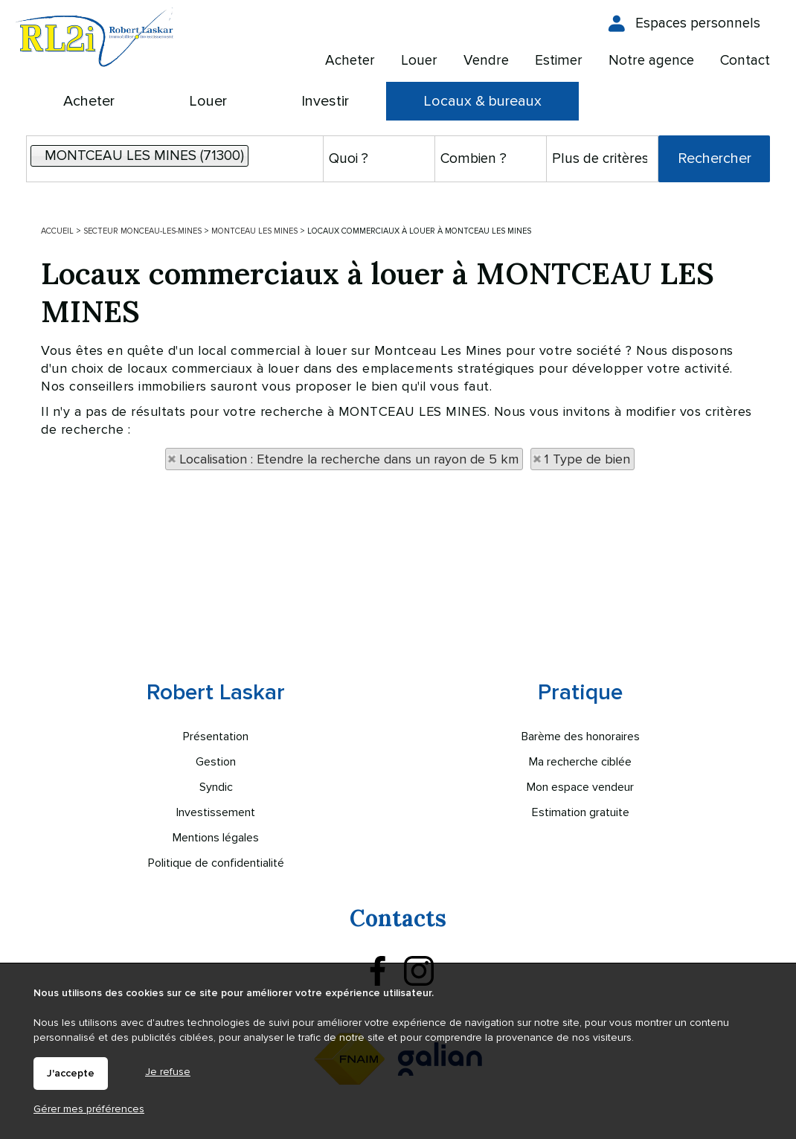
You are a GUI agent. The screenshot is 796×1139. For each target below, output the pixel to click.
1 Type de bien (587, 459)
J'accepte (70, 1073)
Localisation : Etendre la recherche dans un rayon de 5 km (349, 459)
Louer (208, 101)
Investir (325, 101)
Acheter (89, 101)
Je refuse (167, 1071)
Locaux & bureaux (482, 101)
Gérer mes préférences (88, 1109)
